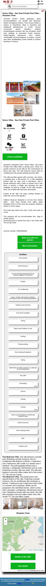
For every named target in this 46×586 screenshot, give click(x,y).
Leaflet (30, 550)
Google (27, 579)
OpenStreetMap (38, 550)
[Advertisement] (23, 62)
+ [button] (5, 519)
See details (23, 566)
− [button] (5, 523)
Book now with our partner (30, 239)
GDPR (19, 583)
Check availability (15, 157)
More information (29, 246)
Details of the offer (23, 557)
